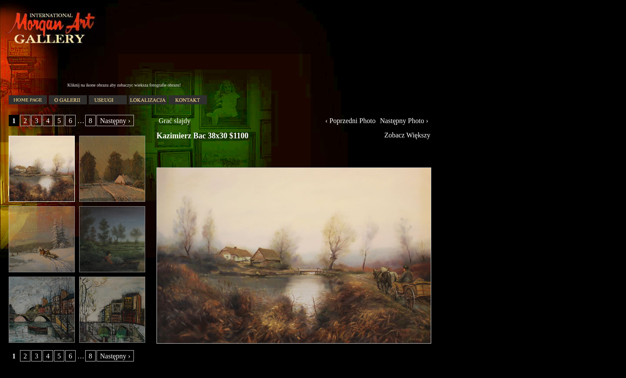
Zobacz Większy (407, 135)
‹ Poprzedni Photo (350, 120)
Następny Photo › (404, 120)
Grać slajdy (174, 120)
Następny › (115, 120)
